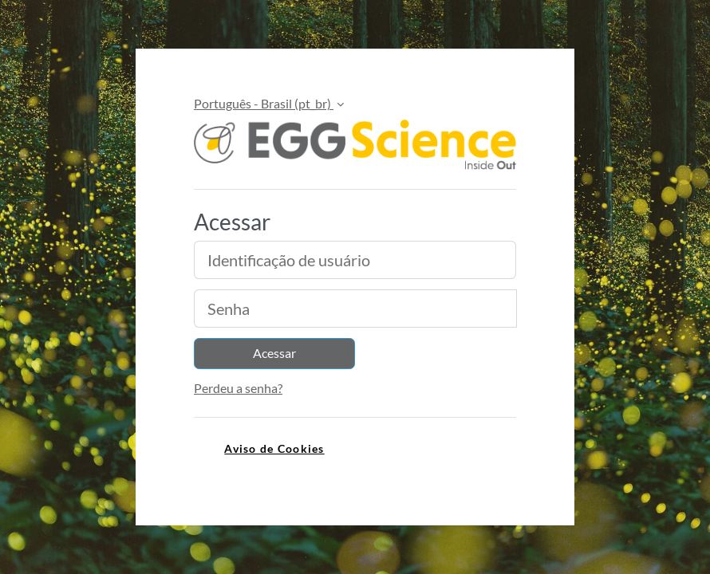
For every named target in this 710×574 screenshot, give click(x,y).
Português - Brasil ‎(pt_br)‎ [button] (263, 103)
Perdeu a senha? (238, 387)
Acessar (274, 352)
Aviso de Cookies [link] (274, 448)
